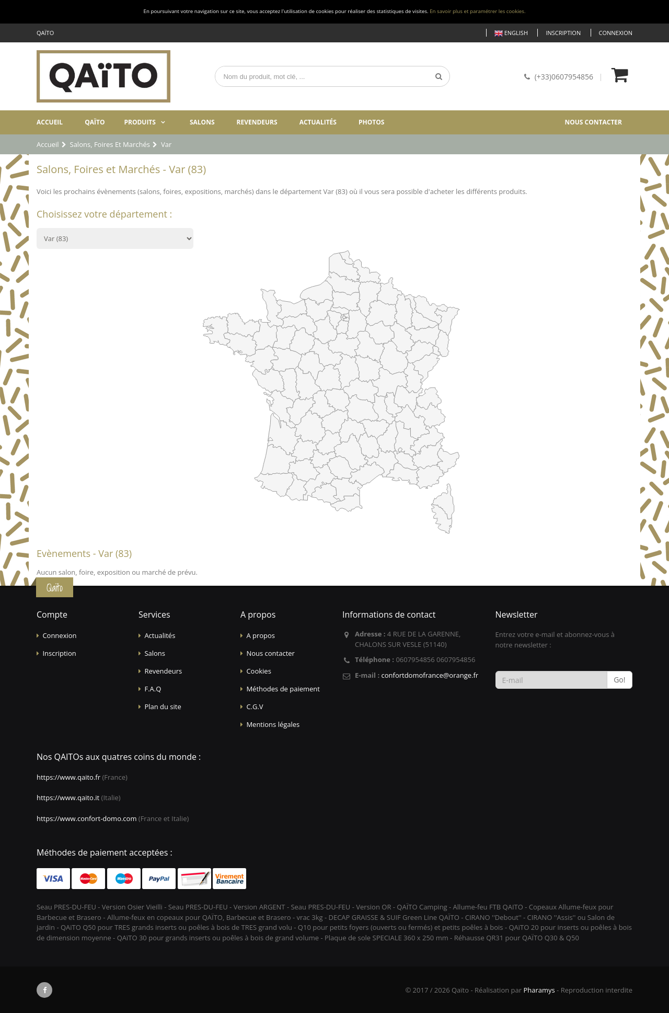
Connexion (615, 33)
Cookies (258, 671)
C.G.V (254, 706)
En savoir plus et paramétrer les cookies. (477, 11)
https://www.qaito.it (68, 797)
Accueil (50, 122)
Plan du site (162, 706)
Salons (202, 122)
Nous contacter (593, 122)
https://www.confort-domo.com (86, 818)
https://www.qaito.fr (68, 777)
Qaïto (95, 122)
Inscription (563, 33)
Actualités (318, 122)
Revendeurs (257, 122)
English (511, 33)
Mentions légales (272, 724)
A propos (260, 635)
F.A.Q (152, 688)
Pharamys (539, 990)
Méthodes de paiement (283, 688)
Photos (371, 122)
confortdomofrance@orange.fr (429, 675)
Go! (619, 680)
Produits (140, 122)
